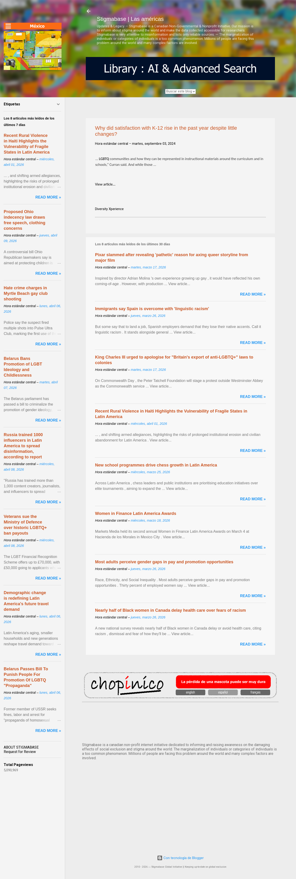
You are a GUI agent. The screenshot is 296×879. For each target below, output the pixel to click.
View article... (105, 184)
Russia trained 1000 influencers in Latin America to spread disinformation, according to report (23, 445)
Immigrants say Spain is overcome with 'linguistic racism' (152, 308)
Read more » (253, 294)
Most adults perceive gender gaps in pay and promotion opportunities (164, 562)
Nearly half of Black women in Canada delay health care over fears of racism (170, 610)
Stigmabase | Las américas (130, 19)
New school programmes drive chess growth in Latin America (156, 465)
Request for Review (20, 752)
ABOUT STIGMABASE (21, 747)
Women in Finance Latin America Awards (135, 513)
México (180, 721)
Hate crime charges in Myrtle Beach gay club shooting (26, 293)
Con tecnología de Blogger (180, 858)
